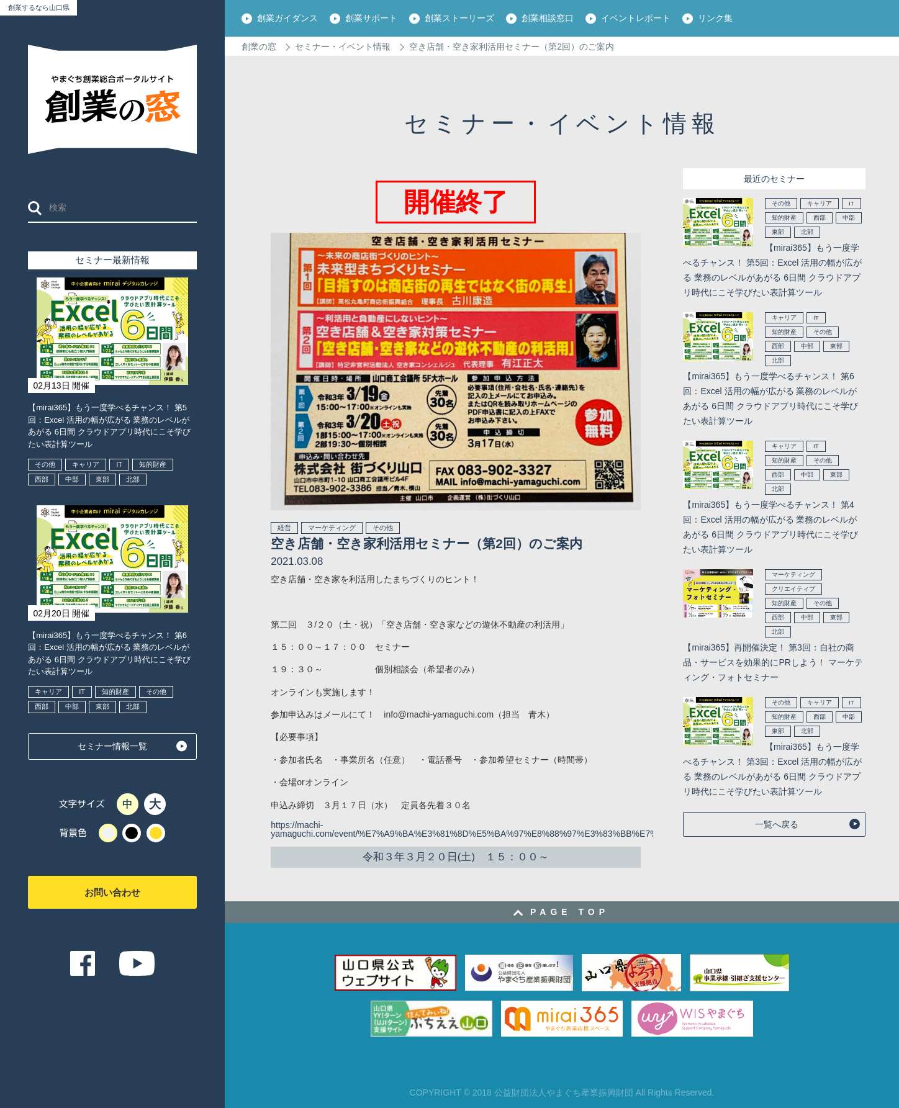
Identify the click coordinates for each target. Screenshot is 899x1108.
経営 (284, 527)
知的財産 (152, 464)
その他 (45, 464)
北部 (133, 479)
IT (119, 464)
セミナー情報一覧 (112, 746)
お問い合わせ (112, 892)
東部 (102, 479)
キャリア (85, 464)
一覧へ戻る (776, 824)
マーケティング (332, 527)
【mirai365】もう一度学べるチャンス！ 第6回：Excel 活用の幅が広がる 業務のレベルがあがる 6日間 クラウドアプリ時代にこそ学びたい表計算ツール (109, 654)
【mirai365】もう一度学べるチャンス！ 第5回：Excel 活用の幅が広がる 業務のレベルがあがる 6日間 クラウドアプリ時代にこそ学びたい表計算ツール (109, 426)
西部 (41, 479)
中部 (72, 479)
